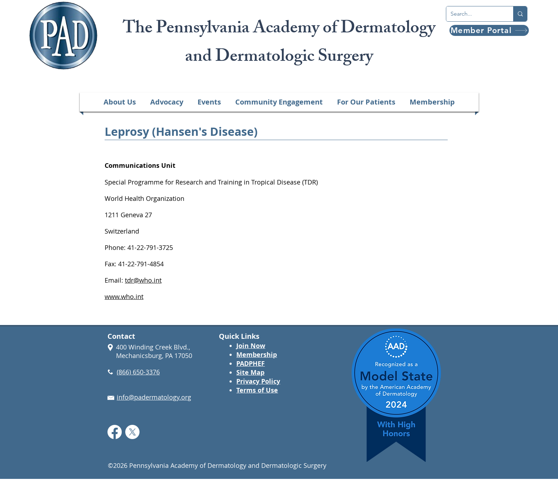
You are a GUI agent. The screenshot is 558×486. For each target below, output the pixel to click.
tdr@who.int (143, 280)
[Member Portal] (489, 30)
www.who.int (124, 296)
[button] (119, 102)
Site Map (250, 372)
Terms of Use (257, 390)
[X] (132, 432)
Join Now (250, 345)
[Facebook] (114, 432)
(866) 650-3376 (138, 372)
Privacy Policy (258, 381)
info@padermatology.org (154, 397)
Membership (256, 354)
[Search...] (474, 13)
